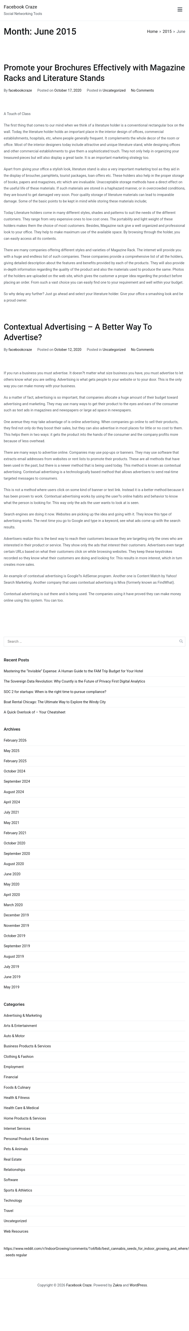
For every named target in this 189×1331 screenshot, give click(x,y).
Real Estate (13, 1159)
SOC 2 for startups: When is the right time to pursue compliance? (55, 692)
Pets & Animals (16, 1149)
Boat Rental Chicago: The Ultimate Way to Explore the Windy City (55, 702)
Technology (13, 1201)
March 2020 (13, 905)
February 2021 (15, 833)
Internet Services (17, 1129)
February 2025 (15, 761)
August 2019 (14, 956)
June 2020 (12, 874)
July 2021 (11, 812)
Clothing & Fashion (19, 1057)
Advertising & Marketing (23, 1016)
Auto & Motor (14, 1036)
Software (11, 1180)
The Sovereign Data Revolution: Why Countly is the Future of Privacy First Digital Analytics (74, 681)
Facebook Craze (20, 7)
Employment (14, 1067)
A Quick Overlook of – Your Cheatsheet (34, 712)
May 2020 (11, 884)
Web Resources (16, 1231)
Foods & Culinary (17, 1087)
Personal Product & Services (26, 1139)
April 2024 (12, 802)
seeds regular (16, 1255)
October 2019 (14, 936)
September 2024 (17, 781)
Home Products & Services (25, 1118)
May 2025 (11, 751)
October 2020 (14, 843)
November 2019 (16, 926)
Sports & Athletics (18, 1190)
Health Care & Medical (21, 1108)
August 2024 (14, 792)
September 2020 (17, 854)
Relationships (14, 1170)
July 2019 (11, 967)
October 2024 (14, 771)
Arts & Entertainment (20, 1026)
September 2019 (17, 946)
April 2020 (12, 895)
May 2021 (11, 823)
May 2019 (11, 987)
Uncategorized (114, 90)
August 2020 (14, 864)
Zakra (117, 1285)
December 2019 (16, 915)
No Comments (142, 90)
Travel (8, 1211)
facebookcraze (20, 90)
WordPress (138, 1285)
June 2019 (12, 977)
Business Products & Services (27, 1046)
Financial (11, 1077)
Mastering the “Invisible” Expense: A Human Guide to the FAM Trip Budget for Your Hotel (73, 671)
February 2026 (15, 740)
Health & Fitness (17, 1098)
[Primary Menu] (180, 10)
